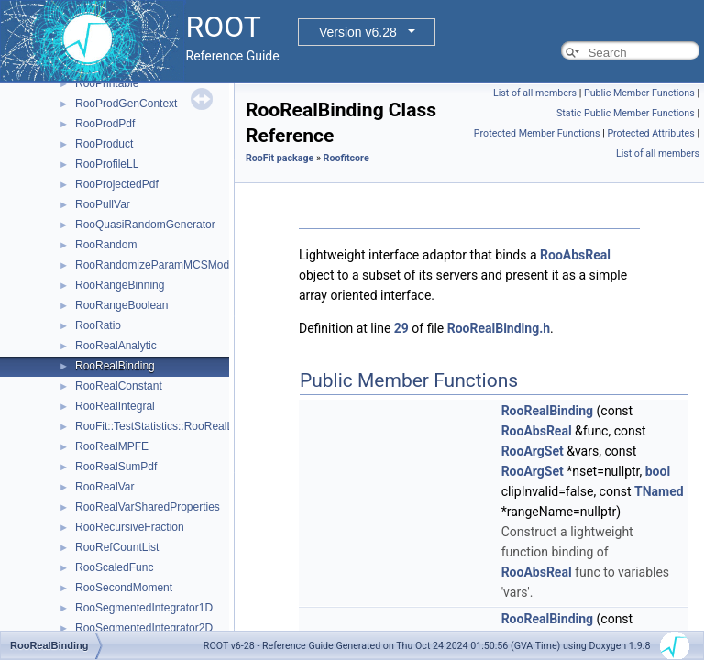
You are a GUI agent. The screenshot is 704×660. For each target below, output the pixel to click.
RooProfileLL (106, 164)
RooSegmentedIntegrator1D (144, 607)
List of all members (535, 93)
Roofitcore (346, 158)
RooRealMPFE (111, 446)
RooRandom (106, 244)
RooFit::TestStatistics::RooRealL (154, 426)
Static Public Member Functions (625, 113)
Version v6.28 (358, 32)
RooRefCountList (117, 547)
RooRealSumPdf (116, 466)
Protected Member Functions (537, 133)
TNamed (659, 491)
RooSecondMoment (123, 587)
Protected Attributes (650, 133)
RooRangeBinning (119, 285)
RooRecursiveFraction (129, 527)
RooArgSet (532, 451)
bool (657, 471)
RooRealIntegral (115, 406)
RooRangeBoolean (121, 305)
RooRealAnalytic (116, 345)
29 (401, 328)
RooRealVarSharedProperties (147, 506)
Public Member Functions (639, 93)
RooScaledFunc (114, 567)
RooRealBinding (115, 365)
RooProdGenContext (126, 103)
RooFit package (280, 158)
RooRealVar (104, 486)
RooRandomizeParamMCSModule (159, 264)
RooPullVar (102, 204)
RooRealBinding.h (498, 328)
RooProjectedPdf (117, 184)
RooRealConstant (118, 386)
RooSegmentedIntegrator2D (144, 628)
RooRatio (98, 325)
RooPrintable (106, 83)
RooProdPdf (105, 123)
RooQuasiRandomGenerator (145, 224)
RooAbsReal (575, 255)
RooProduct (104, 144)
